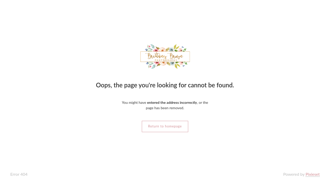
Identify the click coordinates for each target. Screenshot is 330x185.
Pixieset (313, 174)
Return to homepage (165, 126)
